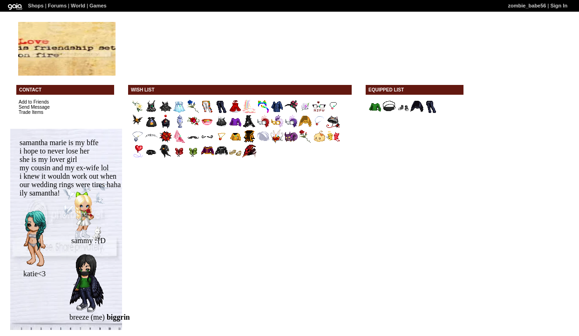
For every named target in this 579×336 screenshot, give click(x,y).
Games (98, 5)
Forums (57, 5)
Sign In (558, 5)
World (78, 5)
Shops (36, 5)
